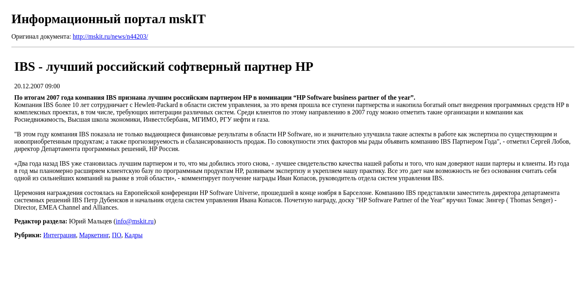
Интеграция (59, 235)
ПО (116, 235)
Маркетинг (94, 235)
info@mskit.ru (135, 221)
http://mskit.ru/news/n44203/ (110, 36)
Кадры (134, 235)
